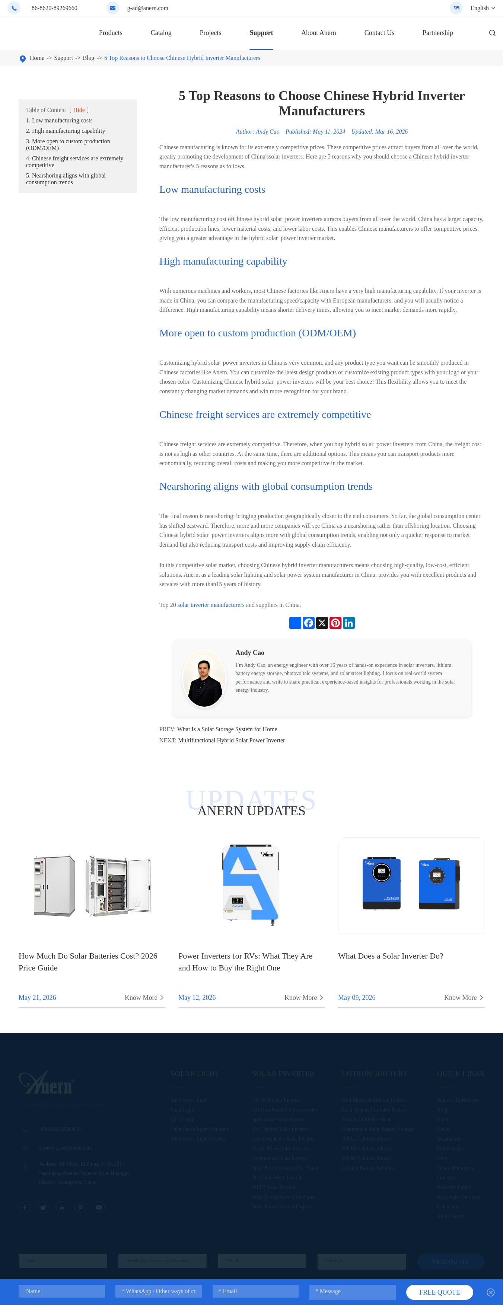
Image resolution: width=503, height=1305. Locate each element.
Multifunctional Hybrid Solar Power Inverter (231, 740)
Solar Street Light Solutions (200, 1130)
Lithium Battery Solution (368, 1168)
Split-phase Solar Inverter (279, 1120)
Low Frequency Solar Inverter (283, 1139)
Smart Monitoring (456, 1168)
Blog (89, 58)
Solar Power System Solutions (283, 1197)
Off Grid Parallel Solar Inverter (284, 1110)
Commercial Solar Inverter (280, 1159)
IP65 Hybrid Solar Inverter (280, 1130)
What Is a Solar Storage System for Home (227, 729)
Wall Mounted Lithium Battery (374, 1101)
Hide (79, 110)
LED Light (182, 1120)
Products (110, 32)
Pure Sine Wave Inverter (277, 1178)
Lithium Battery (375, 1074)
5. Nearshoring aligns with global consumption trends (66, 178)
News (443, 1130)
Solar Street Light (189, 1101)
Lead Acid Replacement (367, 1120)
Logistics (446, 1178)
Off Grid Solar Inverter (276, 1101)
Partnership (438, 32)
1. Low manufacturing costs (59, 120)
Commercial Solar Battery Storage (378, 1130)
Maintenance (450, 1149)
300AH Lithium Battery (367, 1159)
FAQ (442, 1159)
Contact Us (379, 32)
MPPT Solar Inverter (274, 1188)
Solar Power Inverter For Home (285, 1168)
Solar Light (195, 1074)
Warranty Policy (454, 1188)
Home (37, 58)
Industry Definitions (458, 1101)
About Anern (318, 32)
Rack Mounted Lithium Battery (374, 1110)
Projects (211, 32)
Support (261, 32)
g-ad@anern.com (147, 8)
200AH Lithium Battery (367, 1149)
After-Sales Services (458, 1197)
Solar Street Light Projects (198, 1139)
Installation (449, 1139)
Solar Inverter (283, 1074)
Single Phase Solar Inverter (280, 1149)
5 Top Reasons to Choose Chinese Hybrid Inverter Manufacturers (182, 58)
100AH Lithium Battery (367, 1139)
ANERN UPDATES (251, 811)
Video (443, 1120)
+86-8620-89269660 (52, 8)
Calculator (448, 1207)
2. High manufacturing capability (65, 131)
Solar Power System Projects (282, 1207)
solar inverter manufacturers (211, 605)
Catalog (161, 32)
